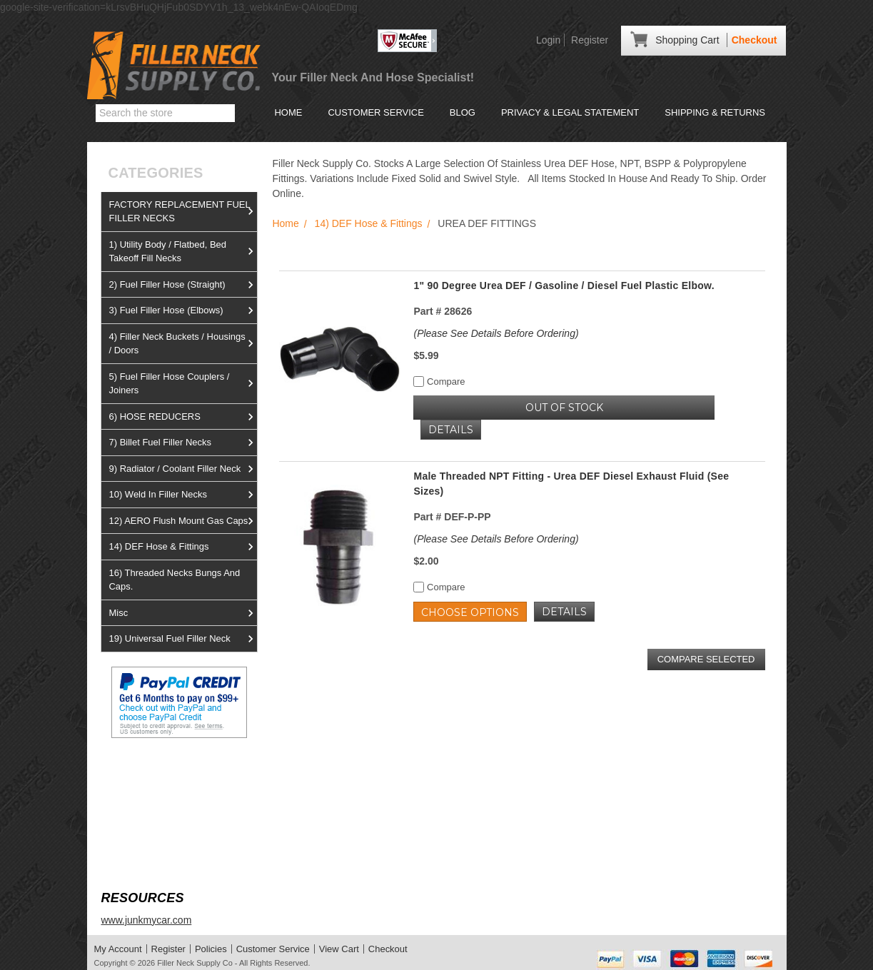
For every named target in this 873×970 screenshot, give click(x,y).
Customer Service (375, 112)
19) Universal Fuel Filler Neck (183, 639)
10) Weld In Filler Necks (183, 494)
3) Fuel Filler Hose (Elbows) (183, 310)
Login (548, 40)
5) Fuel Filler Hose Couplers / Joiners (183, 383)
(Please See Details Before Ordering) (495, 333)
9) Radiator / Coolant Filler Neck (183, 469)
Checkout (754, 40)
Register (589, 40)
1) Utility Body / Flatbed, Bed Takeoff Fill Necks (183, 251)
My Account (118, 949)
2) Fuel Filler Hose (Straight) (183, 285)
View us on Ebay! (140, 772)
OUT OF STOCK (564, 407)
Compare (439, 381)
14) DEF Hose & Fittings (183, 547)
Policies (211, 949)
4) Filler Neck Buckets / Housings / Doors (183, 343)
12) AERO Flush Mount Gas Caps (183, 521)
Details (450, 429)
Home (288, 112)
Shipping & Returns (715, 112)
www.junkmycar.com (146, 920)
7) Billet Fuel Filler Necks (183, 442)
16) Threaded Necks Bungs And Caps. (174, 579)
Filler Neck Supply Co (195, 963)
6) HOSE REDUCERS (183, 417)
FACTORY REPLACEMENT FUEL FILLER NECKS (183, 211)
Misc (183, 613)
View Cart (339, 949)
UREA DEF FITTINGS (487, 223)
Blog (462, 112)
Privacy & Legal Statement (570, 112)
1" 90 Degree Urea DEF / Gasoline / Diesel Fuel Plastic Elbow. (563, 285)
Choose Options (470, 612)
